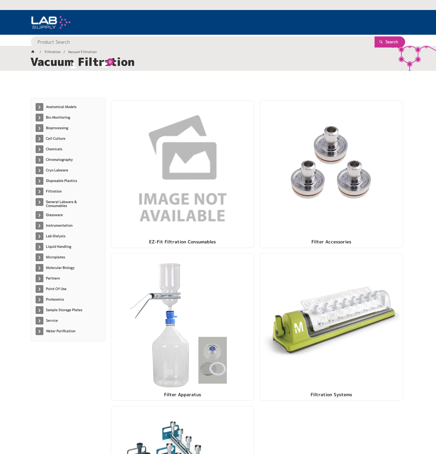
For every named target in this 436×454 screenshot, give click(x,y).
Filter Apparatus (294, 171)
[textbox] (208, 22)
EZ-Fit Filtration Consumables (145, 171)
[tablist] (218, 86)
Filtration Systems (368, 171)
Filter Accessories (220, 171)
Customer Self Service (96, 432)
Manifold (145, 256)
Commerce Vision (137, 432)
